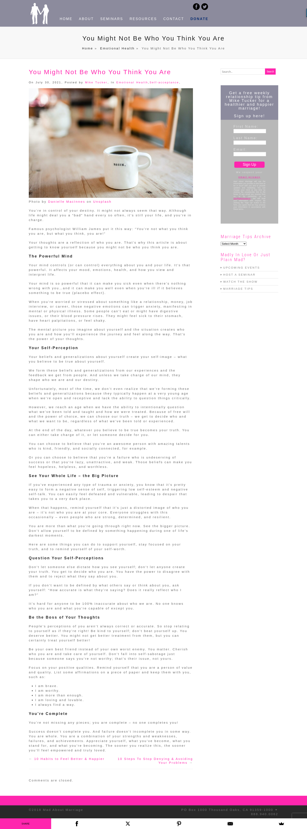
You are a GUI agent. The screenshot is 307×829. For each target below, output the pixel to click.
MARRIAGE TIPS (238, 288)
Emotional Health (117, 48)
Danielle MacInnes (66, 201)
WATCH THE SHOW (240, 281)
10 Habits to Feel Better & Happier (69, 759)
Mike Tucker (96, 82)
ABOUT (86, 19)
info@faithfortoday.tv (242, 198)
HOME (66, 19)
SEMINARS (111, 19)
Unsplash (102, 201)
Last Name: (245, 138)
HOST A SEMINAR (239, 274)
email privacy (249, 177)
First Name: (246, 126)
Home (87, 48)
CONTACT (173, 19)
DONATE (199, 19)
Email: (240, 149)
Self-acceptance (164, 82)
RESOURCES (143, 19)
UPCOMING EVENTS (241, 267)
